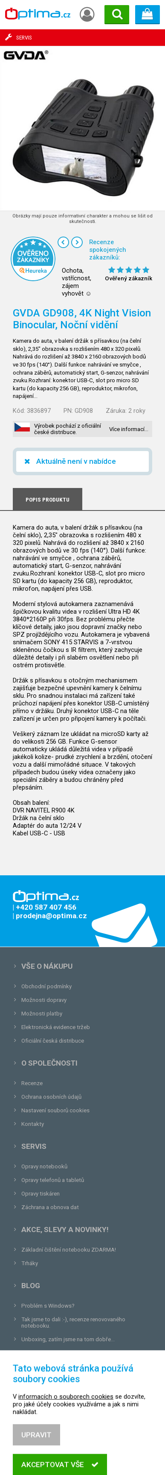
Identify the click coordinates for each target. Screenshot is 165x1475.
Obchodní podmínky (46, 986)
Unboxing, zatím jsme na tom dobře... (68, 1339)
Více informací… (128, 429)
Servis (33, 1146)
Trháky (29, 1263)
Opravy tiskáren (40, 1193)
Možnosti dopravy (44, 1000)
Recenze (32, 1083)
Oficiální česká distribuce (52, 1041)
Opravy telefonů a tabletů (52, 1180)
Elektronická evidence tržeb (55, 1027)
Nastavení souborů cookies (55, 1110)
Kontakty (32, 1124)
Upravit (36, 1451)
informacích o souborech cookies (65, 1413)
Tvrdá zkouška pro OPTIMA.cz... (61, 1353)
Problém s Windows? (48, 1306)
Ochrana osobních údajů (51, 1097)
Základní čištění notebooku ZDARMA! (68, 1250)
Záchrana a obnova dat (50, 1207)
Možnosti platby (41, 1013)
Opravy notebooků (44, 1166)
